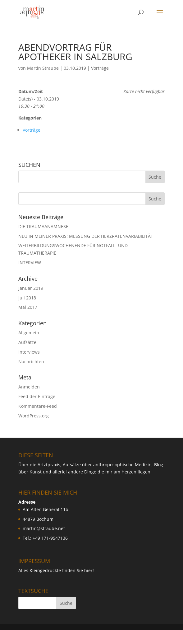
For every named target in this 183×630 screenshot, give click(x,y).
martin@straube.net (44, 528)
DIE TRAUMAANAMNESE (43, 226)
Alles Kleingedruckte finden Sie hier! (56, 570)
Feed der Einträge (36, 396)
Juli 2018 (27, 298)
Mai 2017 (27, 307)
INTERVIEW (29, 263)
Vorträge (100, 68)
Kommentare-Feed (37, 406)
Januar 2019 (30, 288)
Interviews (29, 352)
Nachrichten (31, 361)
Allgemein (28, 333)
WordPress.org (33, 416)
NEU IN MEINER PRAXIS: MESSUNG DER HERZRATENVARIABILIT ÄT (85, 236)
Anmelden (29, 387)
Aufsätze (27, 342)
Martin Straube (43, 68)
